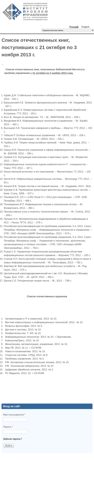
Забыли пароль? (12, 439)
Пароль (8, 427)
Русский (73, 27)
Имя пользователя (14, 414)
